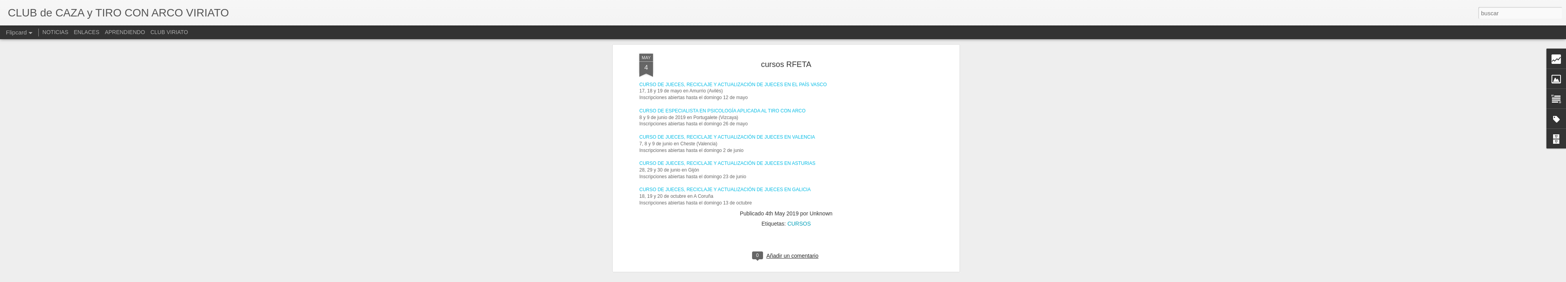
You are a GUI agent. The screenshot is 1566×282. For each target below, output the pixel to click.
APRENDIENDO (125, 32)
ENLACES (86, 32)
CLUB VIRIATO (169, 32)
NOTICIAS (55, 32)
